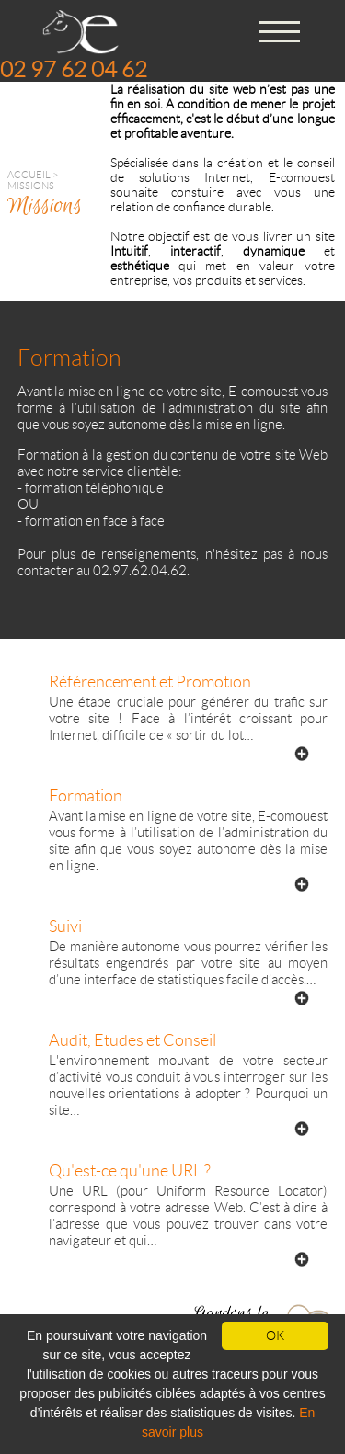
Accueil (29, 174)
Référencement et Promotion (150, 682)
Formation (85, 796)
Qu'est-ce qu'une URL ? (130, 1171)
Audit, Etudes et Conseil (132, 1040)
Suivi (65, 926)
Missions (30, 185)
